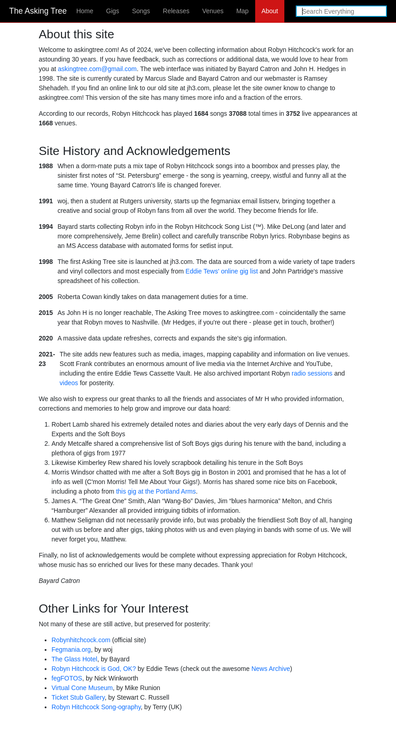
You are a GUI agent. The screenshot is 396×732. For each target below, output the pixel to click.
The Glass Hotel (74, 659)
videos (69, 383)
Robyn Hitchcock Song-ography (96, 707)
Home (84, 11)
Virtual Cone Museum (82, 687)
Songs (141, 11)
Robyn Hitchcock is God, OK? (93, 668)
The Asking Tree (38, 10)
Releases (176, 11)
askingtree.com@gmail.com (97, 68)
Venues (213, 11)
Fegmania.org (71, 649)
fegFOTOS (66, 678)
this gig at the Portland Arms (156, 491)
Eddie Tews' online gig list (221, 271)
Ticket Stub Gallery (78, 697)
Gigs (112, 11)
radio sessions (312, 373)
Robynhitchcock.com (80, 640)
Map (242, 11)
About (270, 11)
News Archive (271, 668)
